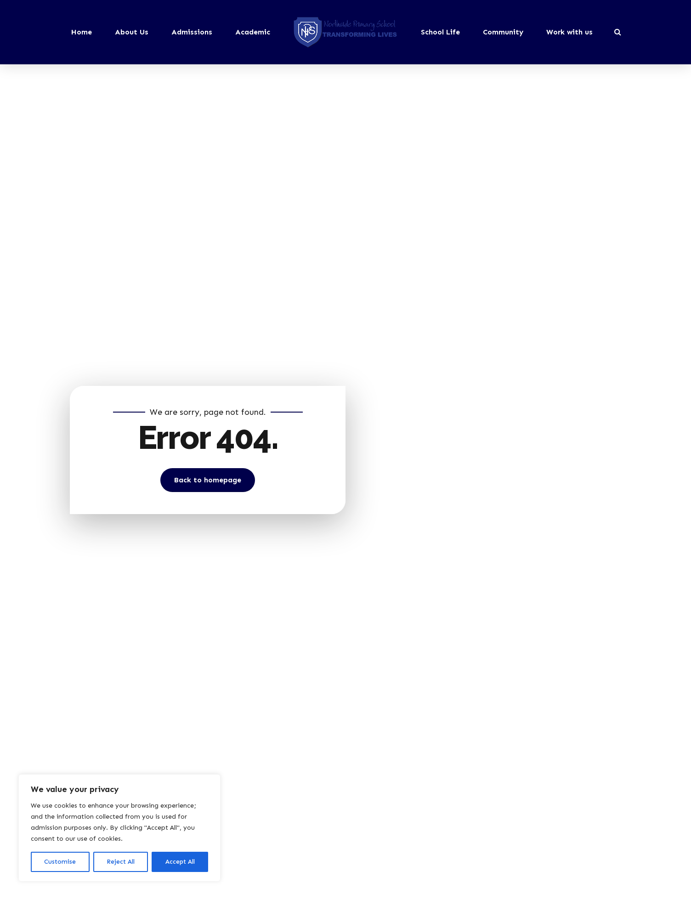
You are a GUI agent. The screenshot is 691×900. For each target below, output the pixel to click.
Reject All (121, 862)
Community (503, 32)
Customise (60, 862)
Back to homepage (207, 479)
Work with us (569, 32)
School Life (440, 32)
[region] (119, 828)
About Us (131, 32)
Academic (252, 32)
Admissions (191, 32)
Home (81, 32)
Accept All (180, 862)
